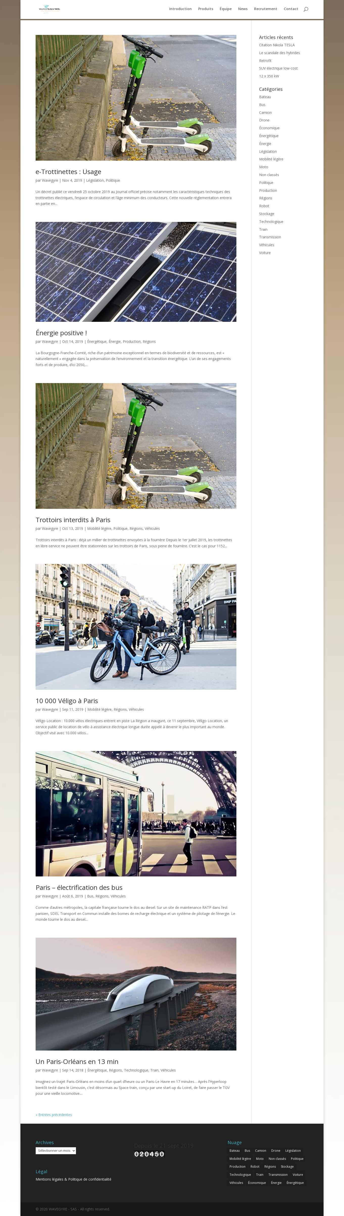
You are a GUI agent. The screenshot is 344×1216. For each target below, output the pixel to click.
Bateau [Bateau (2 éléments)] (235, 1150)
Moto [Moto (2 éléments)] (260, 1159)
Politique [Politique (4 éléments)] (297, 1159)
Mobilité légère (99, 528)
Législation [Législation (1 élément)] (293, 1150)
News (243, 10)
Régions (149, 341)
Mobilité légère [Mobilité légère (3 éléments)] (240, 1159)
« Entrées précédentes (54, 1114)
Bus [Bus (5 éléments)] (247, 1150)
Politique (113, 180)
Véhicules (152, 528)
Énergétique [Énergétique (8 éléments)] (295, 1183)
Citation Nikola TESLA (277, 45)
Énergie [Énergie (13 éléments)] (276, 1183)
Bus (90, 896)
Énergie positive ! (61, 332)
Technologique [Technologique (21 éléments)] (240, 1174)
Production (132, 341)
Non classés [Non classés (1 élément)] (277, 1159)
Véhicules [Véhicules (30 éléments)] (236, 1183)
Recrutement (265, 10)
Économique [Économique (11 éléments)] (257, 1183)
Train (154, 1070)
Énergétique (97, 341)
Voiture (265, 252)
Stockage (266, 213)
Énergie (115, 341)
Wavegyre (50, 180)
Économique (269, 127)
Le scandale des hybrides (279, 52)
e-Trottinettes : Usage (68, 171)
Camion (265, 112)
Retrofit (265, 60)
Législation (95, 180)
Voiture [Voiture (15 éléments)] (298, 1174)
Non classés (269, 174)
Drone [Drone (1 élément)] (275, 1150)
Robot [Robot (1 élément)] (255, 1166)
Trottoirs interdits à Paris (73, 519)
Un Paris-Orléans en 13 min (77, 1061)
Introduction (180, 10)
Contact (291, 10)
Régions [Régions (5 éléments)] (270, 1166)
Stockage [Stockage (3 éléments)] (287, 1166)
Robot (264, 205)
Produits (205, 10)
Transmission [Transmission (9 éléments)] (278, 1174)
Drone (264, 120)
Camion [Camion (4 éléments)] (260, 1150)
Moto (263, 166)
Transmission (270, 237)
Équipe (226, 10)
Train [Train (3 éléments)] (259, 1174)
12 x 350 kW (269, 76)
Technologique (136, 1070)
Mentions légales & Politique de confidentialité (73, 1179)
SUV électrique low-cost (278, 68)
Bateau (265, 96)
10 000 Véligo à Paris (67, 700)
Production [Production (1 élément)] (237, 1166)
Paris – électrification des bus (79, 887)
